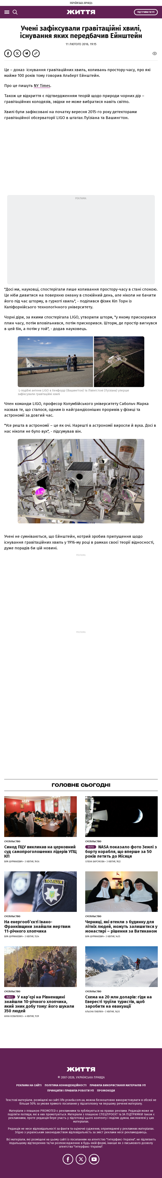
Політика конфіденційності (65, 1085)
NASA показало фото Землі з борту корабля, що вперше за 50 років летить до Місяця (121, 851)
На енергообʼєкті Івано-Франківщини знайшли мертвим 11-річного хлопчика (37, 926)
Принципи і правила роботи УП (70, 1090)
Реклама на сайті (29, 1085)
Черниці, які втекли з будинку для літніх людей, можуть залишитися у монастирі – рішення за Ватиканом (121, 926)
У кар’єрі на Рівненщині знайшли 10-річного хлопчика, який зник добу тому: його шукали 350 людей (39, 1003)
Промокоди (106, 1090)
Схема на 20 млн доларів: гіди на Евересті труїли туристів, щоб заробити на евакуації (118, 1001)
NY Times (42, 85)
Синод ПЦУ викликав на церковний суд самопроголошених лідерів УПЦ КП (40, 851)
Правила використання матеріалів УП (118, 1085)
